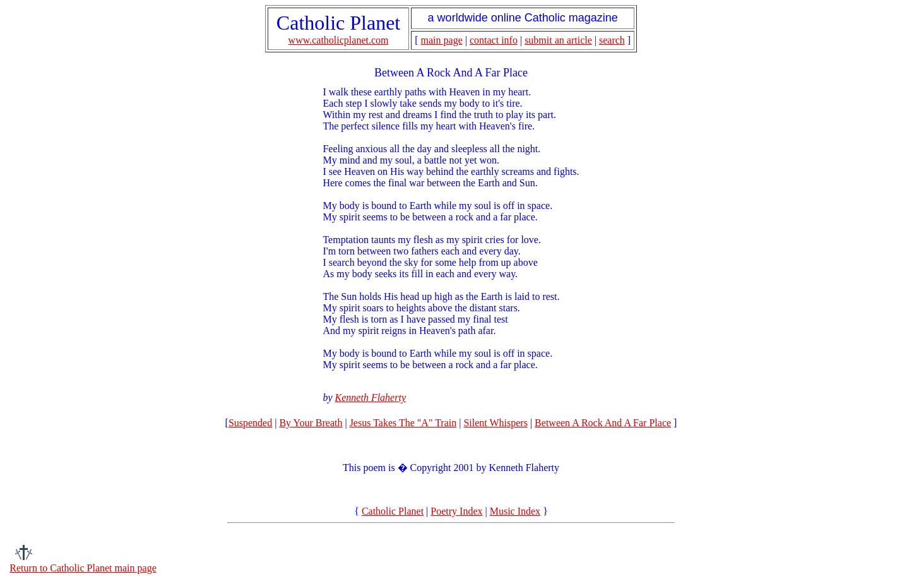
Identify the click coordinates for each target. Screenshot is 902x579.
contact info (494, 40)
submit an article (558, 40)
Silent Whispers (495, 422)
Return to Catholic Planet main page (82, 568)
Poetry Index (456, 511)
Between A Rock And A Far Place (603, 422)
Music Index (515, 511)
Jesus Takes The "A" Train (403, 422)
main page (442, 40)
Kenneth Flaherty (370, 397)
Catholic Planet (393, 511)
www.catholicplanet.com (338, 40)
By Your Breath (310, 422)
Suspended (250, 422)
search (612, 40)
